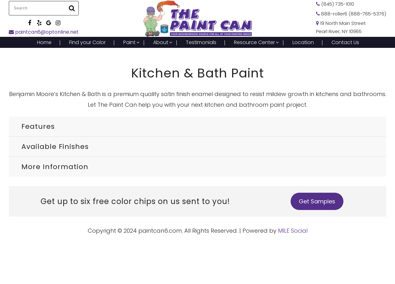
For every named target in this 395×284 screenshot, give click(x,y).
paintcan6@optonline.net (44, 32)
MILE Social (293, 231)
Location (303, 42)
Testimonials (201, 42)
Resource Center (254, 42)
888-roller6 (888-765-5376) (351, 13)
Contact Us (345, 42)
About (160, 42)
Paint (129, 42)
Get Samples (317, 201)
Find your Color (87, 42)
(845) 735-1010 (335, 4)
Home (44, 42)
